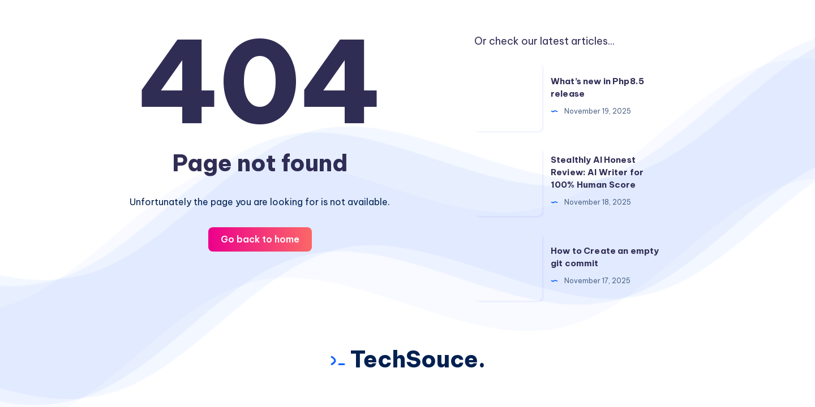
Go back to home (260, 239)
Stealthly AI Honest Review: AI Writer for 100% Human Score (597, 172)
